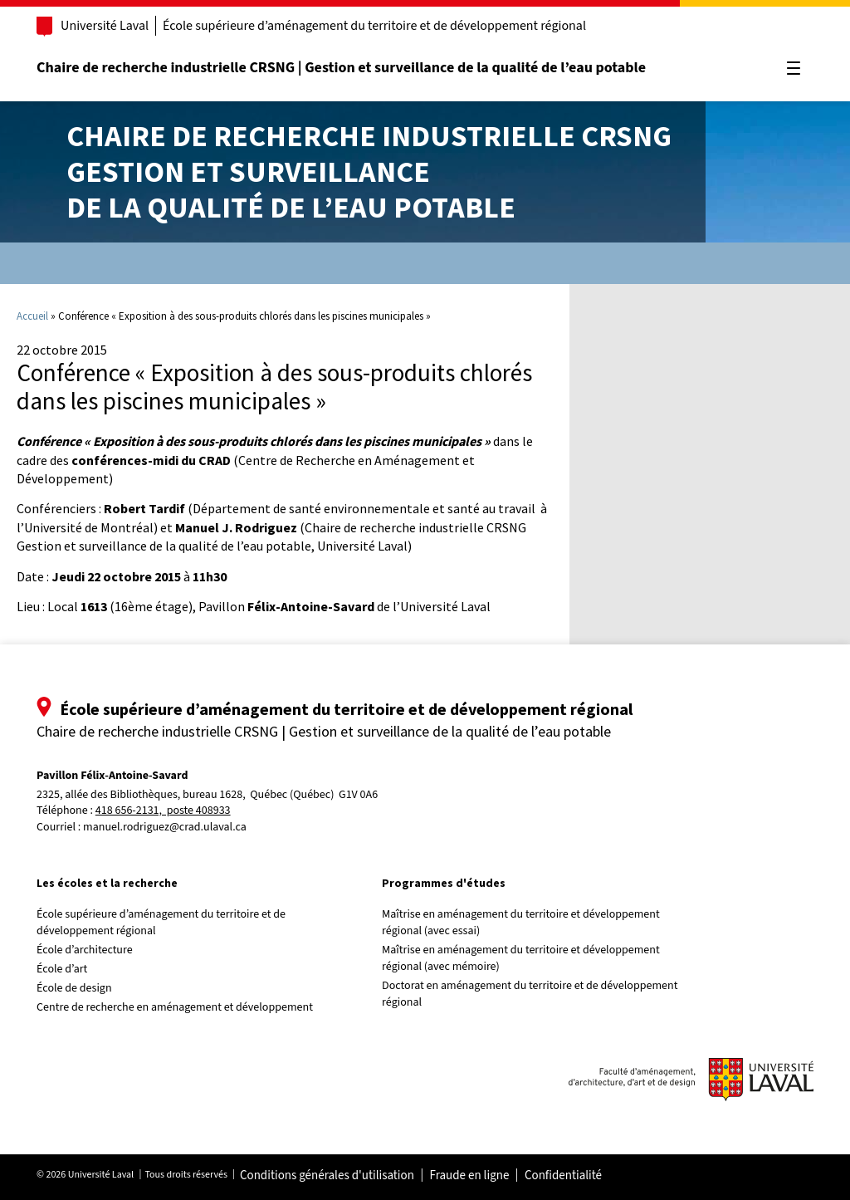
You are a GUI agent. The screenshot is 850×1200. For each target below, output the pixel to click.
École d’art (63, 969)
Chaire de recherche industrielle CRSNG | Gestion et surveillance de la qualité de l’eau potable (342, 67)
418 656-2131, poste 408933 (164, 811)
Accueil (32, 316)
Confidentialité (564, 1176)
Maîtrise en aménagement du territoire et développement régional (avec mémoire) (522, 958)
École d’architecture (86, 950)
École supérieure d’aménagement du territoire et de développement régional (376, 26)
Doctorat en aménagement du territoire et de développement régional (531, 994)
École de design (75, 988)
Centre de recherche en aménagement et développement (176, 1007)
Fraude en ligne (470, 1176)
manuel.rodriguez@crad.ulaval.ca (166, 827)
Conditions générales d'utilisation (329, 1176)
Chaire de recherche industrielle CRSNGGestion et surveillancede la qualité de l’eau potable (369, 171)
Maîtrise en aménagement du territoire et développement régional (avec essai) (522, 922)
